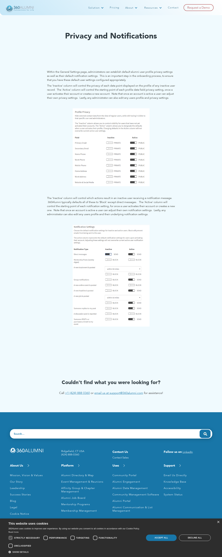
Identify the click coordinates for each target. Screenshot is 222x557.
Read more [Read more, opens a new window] (13, 532)
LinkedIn (188, 452)
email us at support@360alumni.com (118, 393)
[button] (96, 7)
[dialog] (111, 538)
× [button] (218, 522)
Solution (94, 7)
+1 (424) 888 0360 (77, 393)
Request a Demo (198, 7)
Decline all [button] (195, 538)
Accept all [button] (161, 538)
